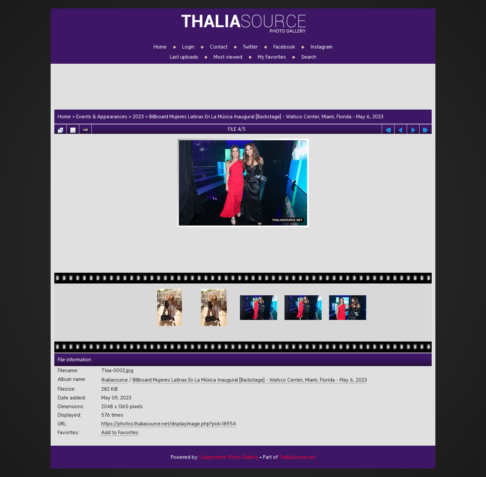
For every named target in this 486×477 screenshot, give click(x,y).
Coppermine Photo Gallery (228, 457)
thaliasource (114, 380)
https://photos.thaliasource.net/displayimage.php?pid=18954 (168, 423)
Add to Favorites (119, 432)
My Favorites (272, 57)
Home (160, 47)
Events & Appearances (101, 116)
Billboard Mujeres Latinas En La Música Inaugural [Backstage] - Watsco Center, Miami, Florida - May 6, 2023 (266, 116)
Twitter (250, 47)
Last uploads (184, 57)
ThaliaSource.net (297, 457)
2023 (138, 116)
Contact (218, 47)
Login (188, 47)
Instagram (321, 47)
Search (308, 57)
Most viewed (228, 57)
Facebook (284, 47)
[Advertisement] (246, 85)
